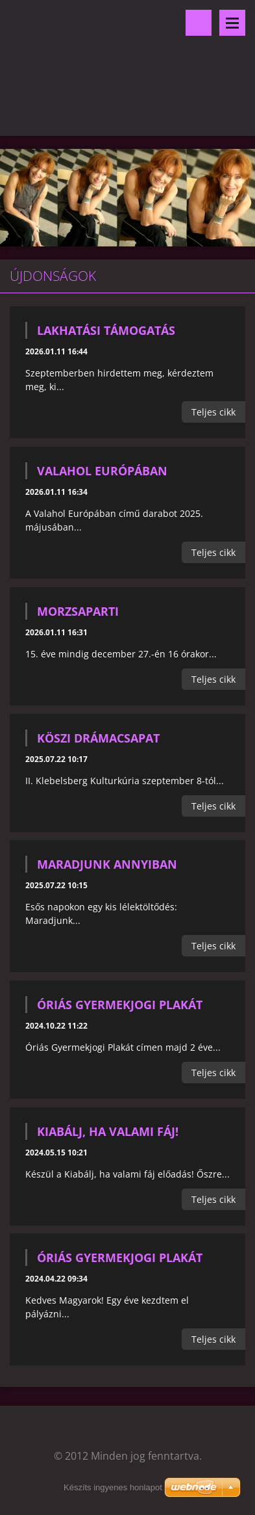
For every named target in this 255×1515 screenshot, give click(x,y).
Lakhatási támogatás (106, 330)
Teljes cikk (213, 412)
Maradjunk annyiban (107, 864)
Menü (232, 23)
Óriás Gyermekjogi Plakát (119, 1004)
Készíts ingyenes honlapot (113, 1487)
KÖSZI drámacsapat (98, 738)
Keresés (199, 23)
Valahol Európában (102, 471)
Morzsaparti (78, 611)
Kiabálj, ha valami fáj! (107, 1131)
